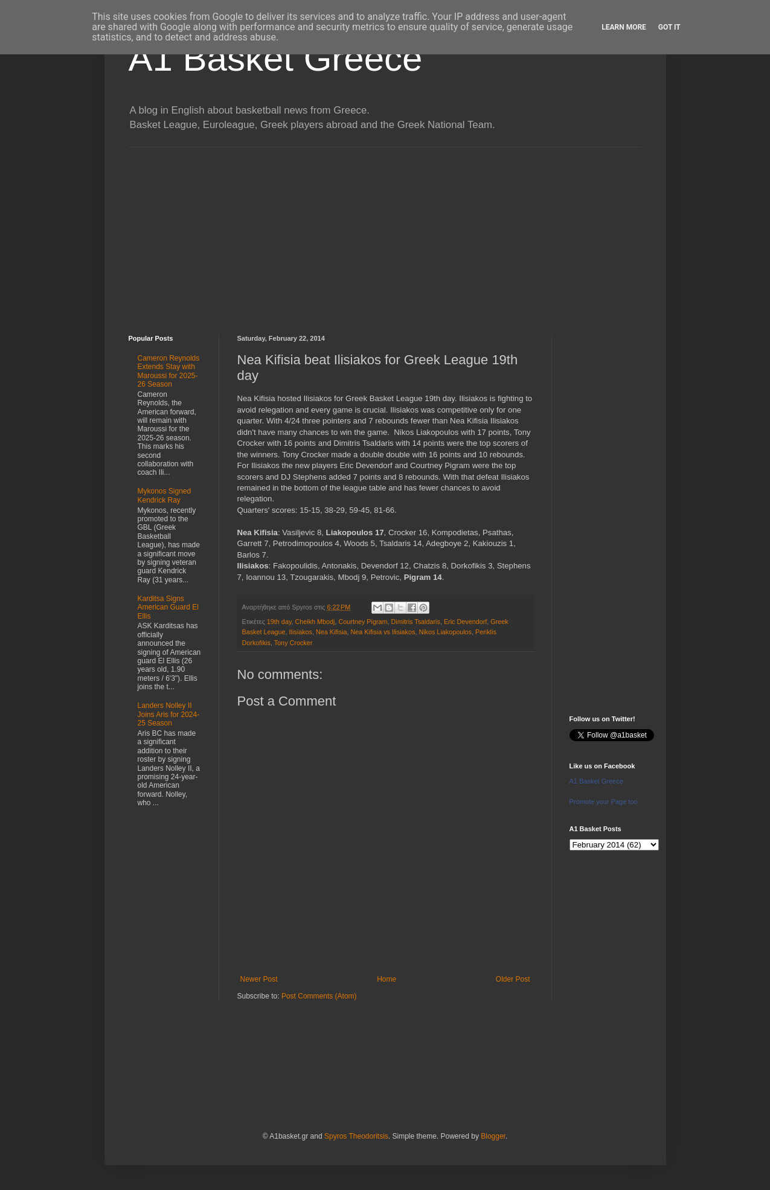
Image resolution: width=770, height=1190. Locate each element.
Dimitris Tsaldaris (415, 621)
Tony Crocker (293, 642)
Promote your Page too (603, 801)
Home (386, 979)
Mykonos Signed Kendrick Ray (164, 495)
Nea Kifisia (331, 631)
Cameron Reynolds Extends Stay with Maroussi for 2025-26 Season (169, 371)
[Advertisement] (385, 232)
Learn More (624, 27)
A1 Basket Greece (276, 58)
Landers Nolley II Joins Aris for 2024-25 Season (169, 714)
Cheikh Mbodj (315, 621)
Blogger (493, 1136)
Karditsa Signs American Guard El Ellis (168, 607)
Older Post (513, 979)
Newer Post (259, 979)
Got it (669, 27)
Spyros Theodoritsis (356, 1136)
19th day (279, 621)
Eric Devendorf (465, 621)
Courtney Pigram (363, 621)
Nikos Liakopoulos (445, 631)
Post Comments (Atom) (319, 996)
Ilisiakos (300, 631)
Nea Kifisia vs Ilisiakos (383, 631)
